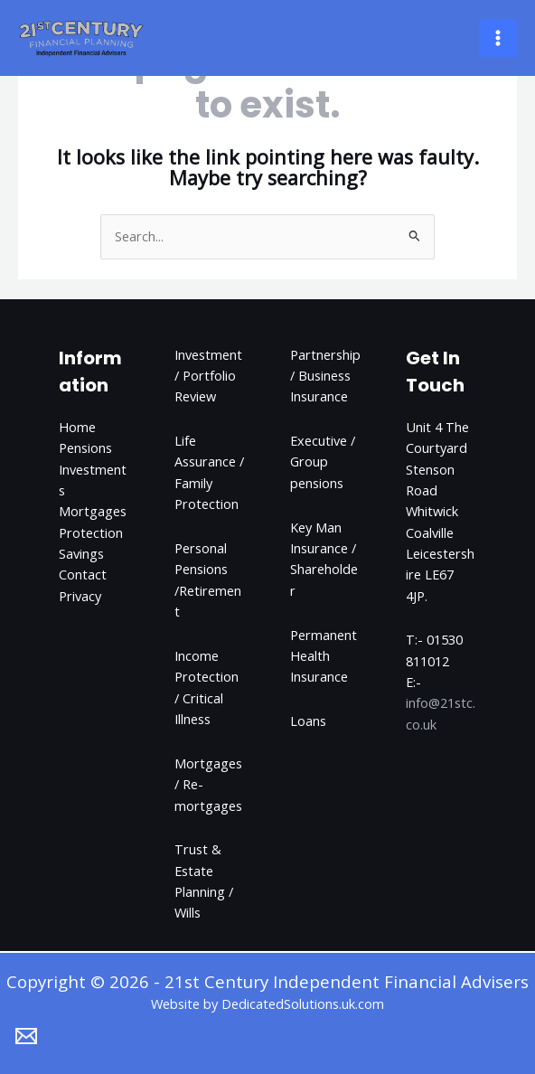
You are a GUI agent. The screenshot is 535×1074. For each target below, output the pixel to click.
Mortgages (93, 511)
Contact (83, 574)
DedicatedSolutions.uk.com (302, 1003)
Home (77, 427)
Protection (91, 532)
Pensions (85, 447)
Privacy (80, 596)
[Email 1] (26, 1036)
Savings (81, 553)
